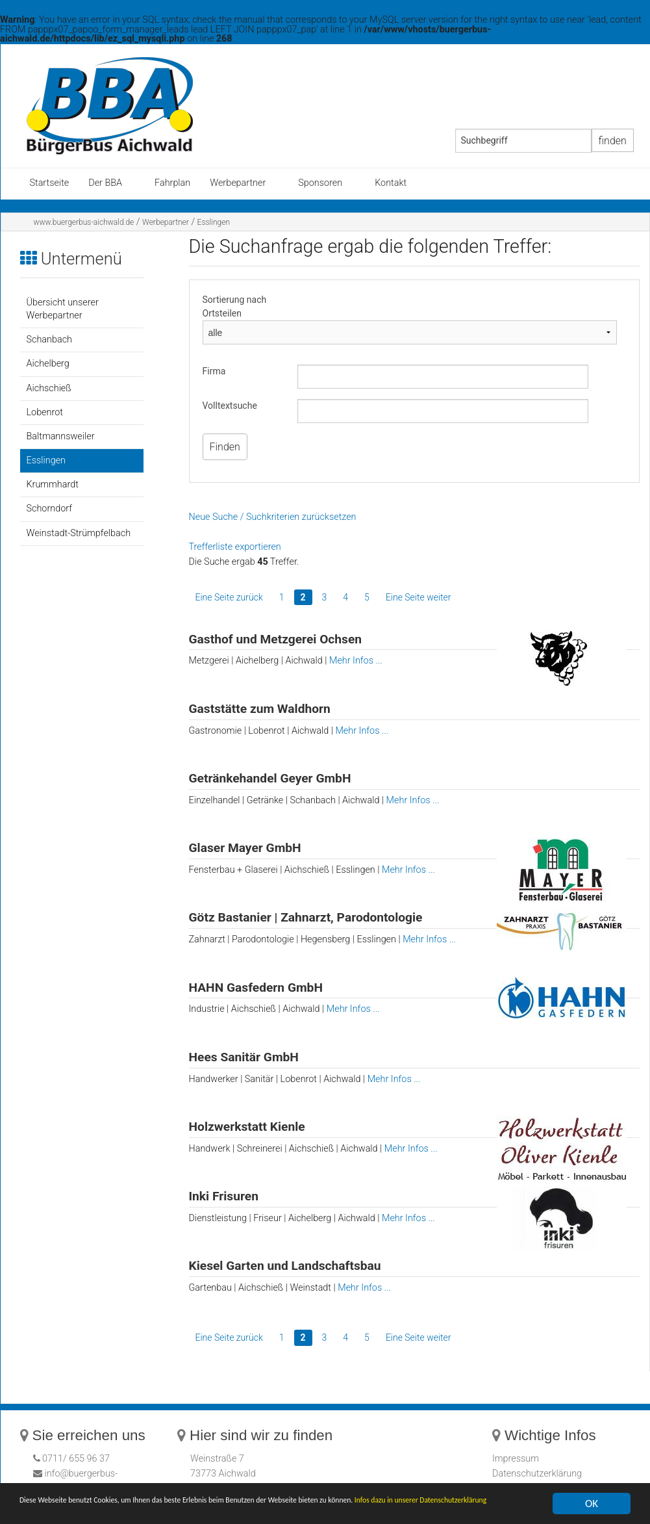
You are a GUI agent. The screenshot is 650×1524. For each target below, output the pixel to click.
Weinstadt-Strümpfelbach (79, 533)
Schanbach (49, 339)
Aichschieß (49, 388)
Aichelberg (48, 363)
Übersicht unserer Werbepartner (63, 309)
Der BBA (105, 182)
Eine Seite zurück (229, 597)
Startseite (49, 182)
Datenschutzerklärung (537, 1473)
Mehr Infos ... (355, 660)
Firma (214, 371)
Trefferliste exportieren (235, 546)
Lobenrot (45, 412)
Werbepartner (238, 182)
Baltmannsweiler (61, 436)
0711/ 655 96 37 (75, 1458)
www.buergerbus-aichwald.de (84, 222)
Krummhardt (53, 484)
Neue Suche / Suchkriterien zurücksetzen (272, 517)
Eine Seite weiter (418, 597)
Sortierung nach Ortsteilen (235, 306)
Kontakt (390, 182)
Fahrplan (172, 182)
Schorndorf (49, 508)
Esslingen (213, 222)
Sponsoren (320, 182)
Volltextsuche (230, 405)
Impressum (515, 1458)
